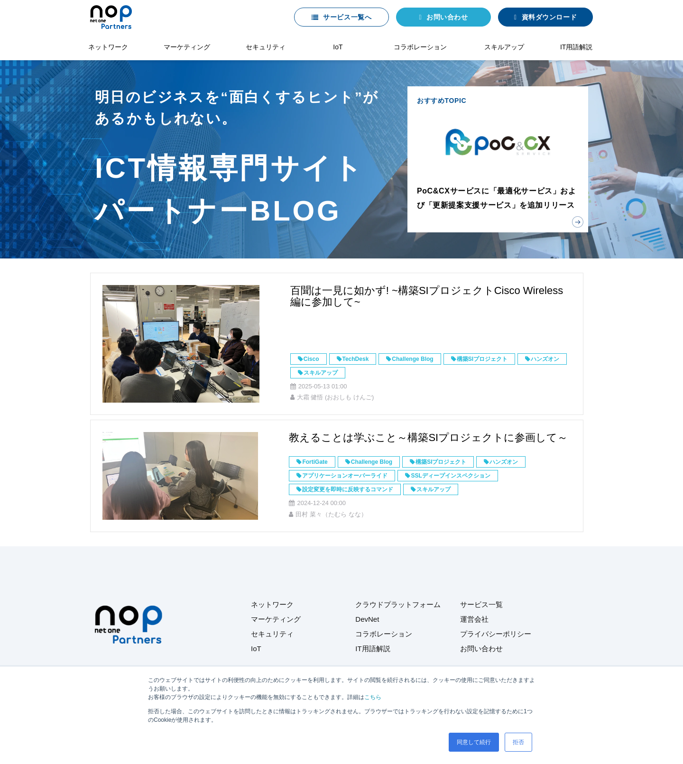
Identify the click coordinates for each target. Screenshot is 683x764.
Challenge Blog (412, 359)
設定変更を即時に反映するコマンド (347, 489)
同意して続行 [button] (474, 742)
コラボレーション (420, 47)
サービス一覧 (481, 604)
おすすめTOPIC (497, 159)
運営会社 (474, 619)
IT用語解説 (576, 47)
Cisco (311, 359)
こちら (372, 697)
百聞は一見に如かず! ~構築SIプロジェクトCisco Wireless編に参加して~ (426, 296)
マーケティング (187, 47)
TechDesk (355, 359)
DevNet (367, 619)
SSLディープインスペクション (450, 475)
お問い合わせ (447, 17)
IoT (337, 47)
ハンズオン (545, 359)
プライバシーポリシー (495, 633)
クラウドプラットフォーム (398, 604)
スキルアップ (504, 47)
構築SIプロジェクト (482, 359)
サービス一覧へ (347, 17)
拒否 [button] (518, 742)
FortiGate (314, 462)
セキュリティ (266, 47)
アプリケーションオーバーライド (345, 475)
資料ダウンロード (549, 17)
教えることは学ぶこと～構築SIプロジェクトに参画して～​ (428, 437)
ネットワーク (108, 47)
